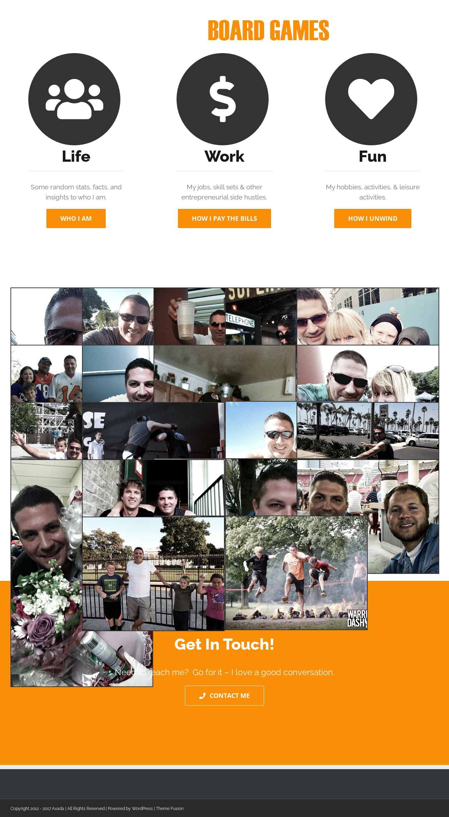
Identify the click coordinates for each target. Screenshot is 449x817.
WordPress (142, 808)
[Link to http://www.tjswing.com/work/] (74, 99)
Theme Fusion (170, 808)
